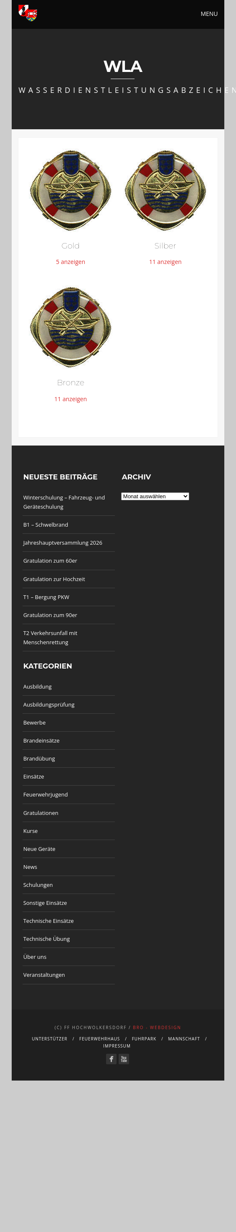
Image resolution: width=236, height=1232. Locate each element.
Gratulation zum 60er (50, 560)
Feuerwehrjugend (45, 794)
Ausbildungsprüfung (49, 704)
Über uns (35, 956)
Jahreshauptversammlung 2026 (62, 542)
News (30, 867)
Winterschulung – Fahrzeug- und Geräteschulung (64, 502)
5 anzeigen (70, 262)
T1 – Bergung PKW (46, 597)
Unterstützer (49, 1039)
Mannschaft (184, 1039)
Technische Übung (46, 939)
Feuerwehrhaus (99, 1039)
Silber (165, 246)
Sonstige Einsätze (45, 903)
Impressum (117, 1046)
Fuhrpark (144, 1039)
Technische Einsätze (48, 921)
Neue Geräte (39, 849)
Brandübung (39, 758)
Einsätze (33, 776)
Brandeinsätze (41, 740)
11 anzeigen (165, 262)
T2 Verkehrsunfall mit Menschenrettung (50, 637)
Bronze (70, 382)
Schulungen (38, 885)
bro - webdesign (157, 1027)
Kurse (30, 831)
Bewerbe (34, 722)
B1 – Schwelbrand (46, 524)
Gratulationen (40, 813)
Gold (70, 246)
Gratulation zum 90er (50, 615)
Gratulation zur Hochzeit (54, 579)
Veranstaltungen (44, 974)
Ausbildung (37, 686)
